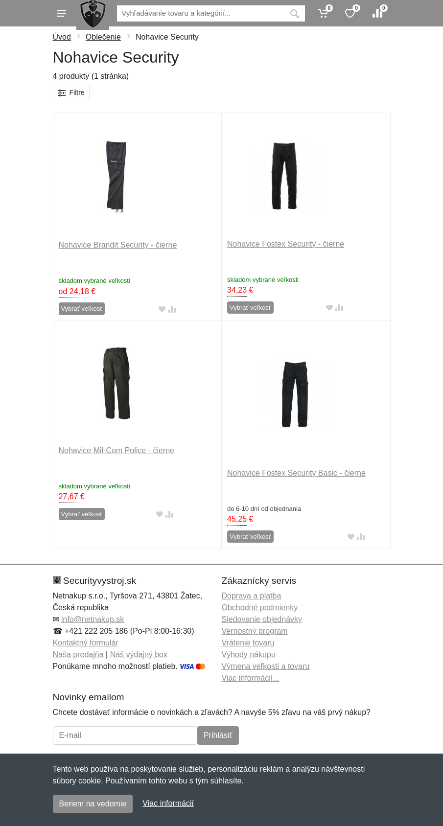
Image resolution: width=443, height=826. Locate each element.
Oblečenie (103, 37)
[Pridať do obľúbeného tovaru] (162, 309)
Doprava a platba (251, 596)
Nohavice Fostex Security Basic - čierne (296, 473)
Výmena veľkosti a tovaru (266, 666)
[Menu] (61, 13)
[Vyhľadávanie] (200, 13)
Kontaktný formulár (85, 643)
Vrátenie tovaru (248, 643)
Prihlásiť (218, 735)
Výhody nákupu (249, 654)
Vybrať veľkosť (82, 308)
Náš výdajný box (138, 654)
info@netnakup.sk (92, 619)
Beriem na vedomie (93, 804)
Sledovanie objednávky (262, 619)
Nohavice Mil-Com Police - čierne (117, 450)
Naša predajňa (78, 654)
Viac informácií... (251, 678)
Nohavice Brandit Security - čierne (118, 245)
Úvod (62, 37)
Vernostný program (255, 631)
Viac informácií (168, 803)
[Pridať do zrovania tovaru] (172, 309)
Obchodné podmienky (260, 607)
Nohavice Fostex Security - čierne (285, 244)
